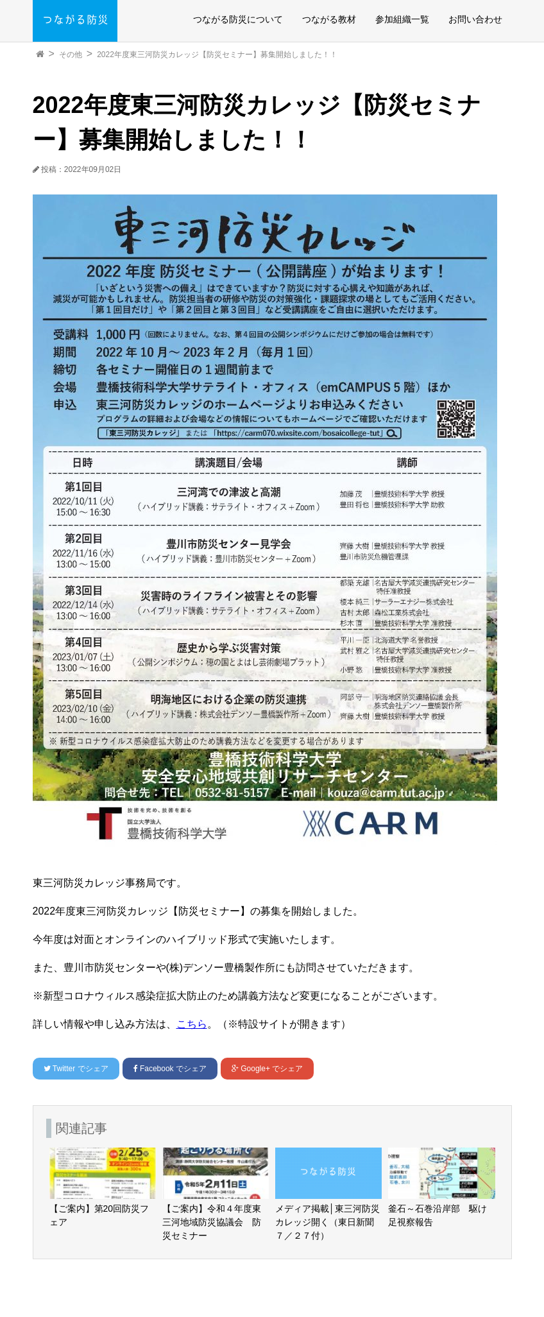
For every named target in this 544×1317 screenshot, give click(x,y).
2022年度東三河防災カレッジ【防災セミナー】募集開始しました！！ (217, 54)
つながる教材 (329, 19)
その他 (70, 54)
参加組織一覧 (402, 19)
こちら (191, 1024)
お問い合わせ (475, 19)
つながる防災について (238, 19)
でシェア (76, 1068)
